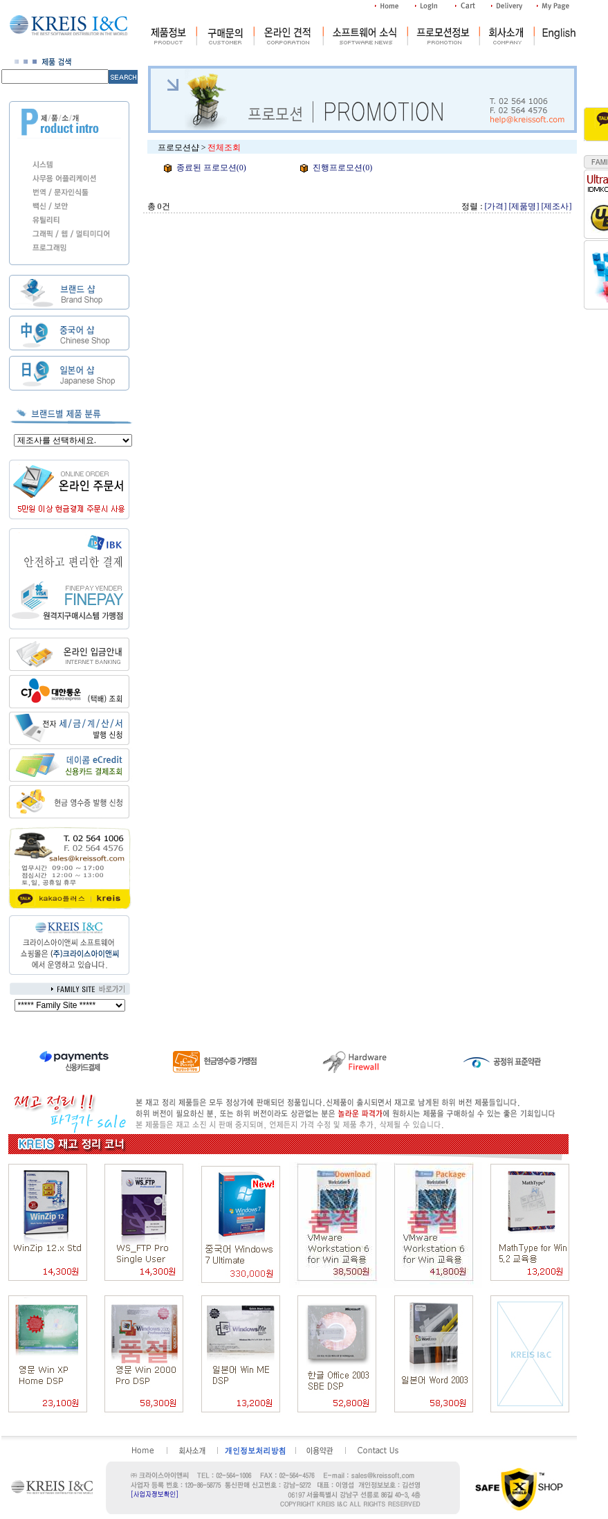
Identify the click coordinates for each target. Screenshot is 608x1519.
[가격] (496, 206)
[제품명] (524, 206)
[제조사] (557, 206)
